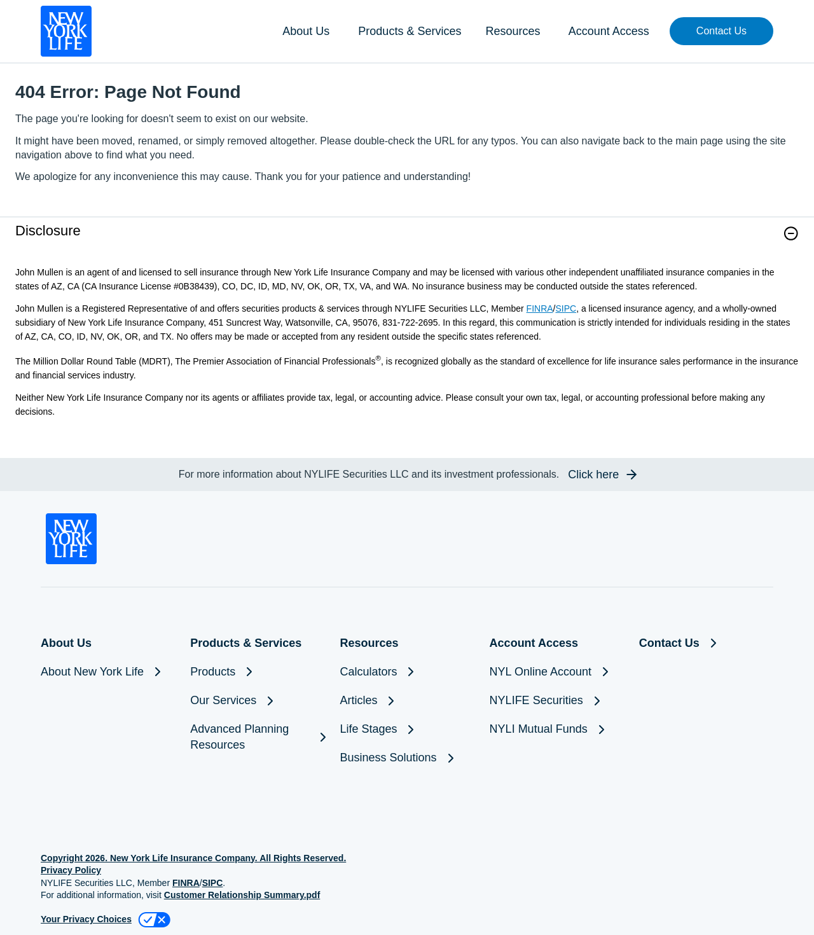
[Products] (257, 672)
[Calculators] (407, 672)
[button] (721, 31)
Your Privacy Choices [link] (86, 919)
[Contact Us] (706, 643)
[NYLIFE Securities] (557, 701)
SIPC (565, 308)
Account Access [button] (609, 31)
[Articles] (407, 701)
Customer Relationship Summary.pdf (242, 895)
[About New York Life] (108, 672)
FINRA (540, 308)
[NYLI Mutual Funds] (557, 729)
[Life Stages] (407, 729)
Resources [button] (512, 31)
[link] (407, 241)
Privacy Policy (71, 870)
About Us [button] (305, 31)
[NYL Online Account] (557, 672)
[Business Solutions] (407, 758)
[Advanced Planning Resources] (257, 737)
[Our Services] (257, 701)
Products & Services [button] (409, 31)
